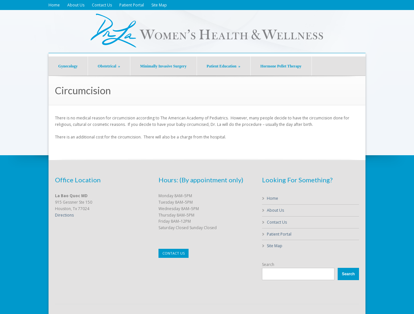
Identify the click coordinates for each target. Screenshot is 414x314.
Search (268, 264)
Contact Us (102, 5)
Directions (64, 215)
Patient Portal (131, 5)
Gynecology (68, 66)
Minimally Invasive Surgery (163, 66)
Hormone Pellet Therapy (280, 66)
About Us (75, 5)
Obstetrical (109, 66)
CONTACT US (173, 253)
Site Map (159, 5)
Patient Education (223, 66)
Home (54, 5)
